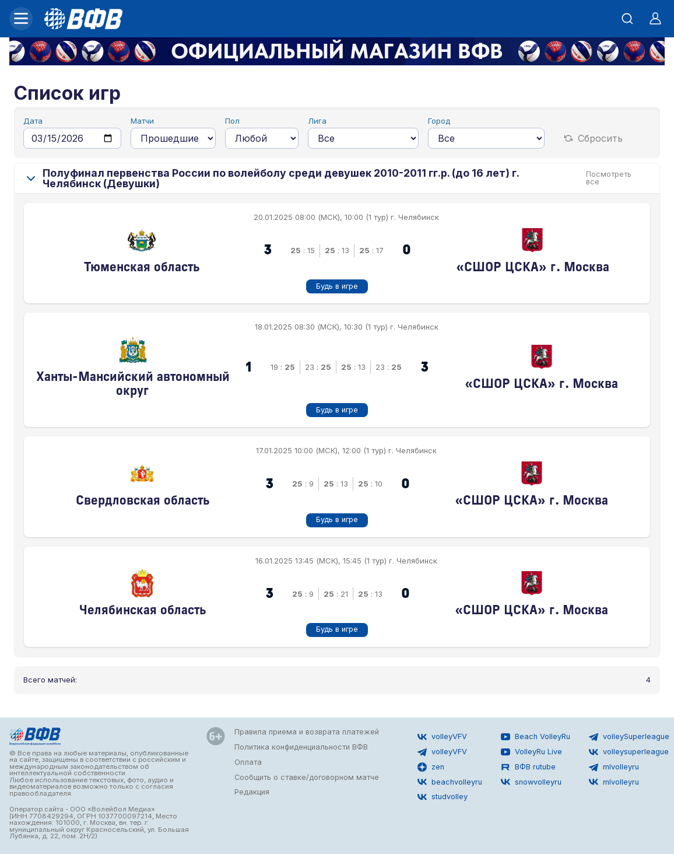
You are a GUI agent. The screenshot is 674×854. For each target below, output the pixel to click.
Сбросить (593, 138)
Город (439, 121)
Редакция (251, 792)
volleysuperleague (629, 752)
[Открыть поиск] (627, 18)
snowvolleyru (531, 781)
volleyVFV (442, 736)
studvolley (442, 797)
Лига (317, 121)
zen (430, 767)
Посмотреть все (608, 179)
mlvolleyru (614, 767)
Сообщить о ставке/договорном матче (306, 777)
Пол (232, 121)
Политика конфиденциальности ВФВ (301, 747)
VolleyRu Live (531, 752)
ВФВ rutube (528, 767)
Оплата (248, 762)
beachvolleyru (449, 781)
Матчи (142, 121)
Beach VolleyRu (535, 736)
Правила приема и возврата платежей (306, 731)
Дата (33, 121)
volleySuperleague (629, 736)
